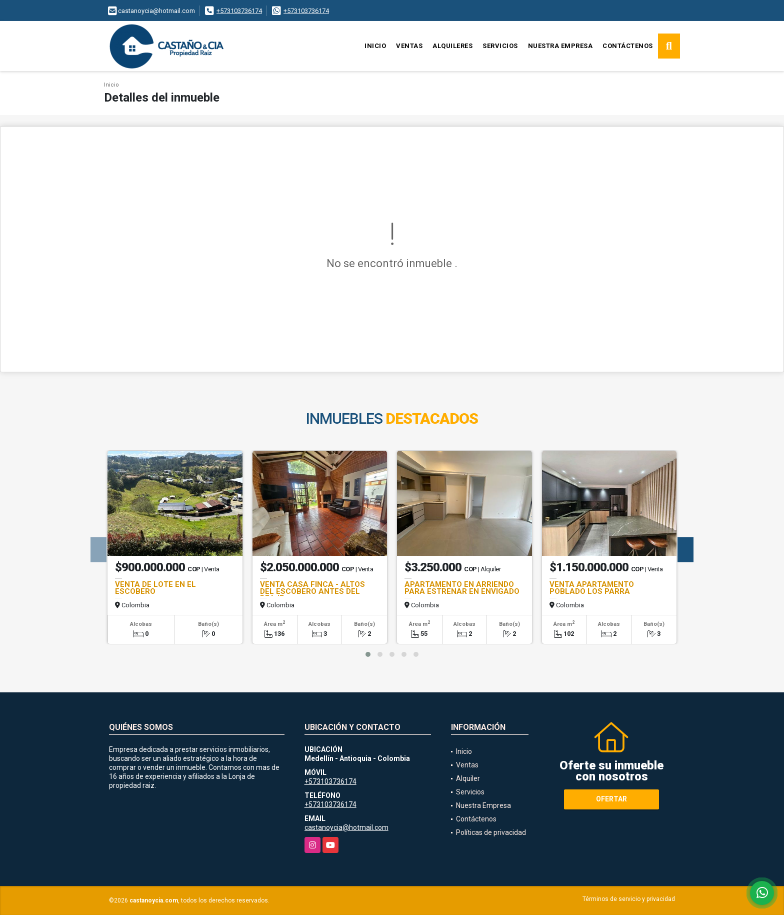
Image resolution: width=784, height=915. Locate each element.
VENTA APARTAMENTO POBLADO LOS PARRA (592, 588)
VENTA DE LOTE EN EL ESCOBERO (155, 588)
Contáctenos (627, 46)
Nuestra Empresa (560, 46)
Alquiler (468, 778)
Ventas (409, 46)
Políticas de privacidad (491, 832)
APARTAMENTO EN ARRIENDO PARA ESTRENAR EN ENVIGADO (462, 588)
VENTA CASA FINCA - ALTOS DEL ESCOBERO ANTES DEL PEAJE (312, 591)
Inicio (375, 46)
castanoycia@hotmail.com (346, 827)
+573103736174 (239, 11)
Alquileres (452, 46)
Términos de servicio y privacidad (628, 898)
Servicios (500, 46)
